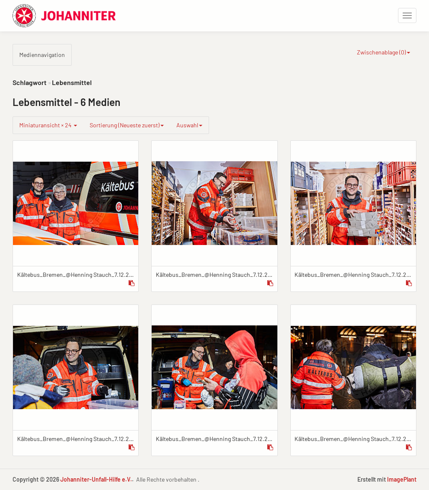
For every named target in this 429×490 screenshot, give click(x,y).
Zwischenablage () (383, 52)
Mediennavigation (42, 54)
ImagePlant (401, 479)
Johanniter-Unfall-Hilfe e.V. (96, 479)
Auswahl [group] (189, 125)
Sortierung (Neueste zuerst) (127, 125)
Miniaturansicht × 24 (48, 125)
